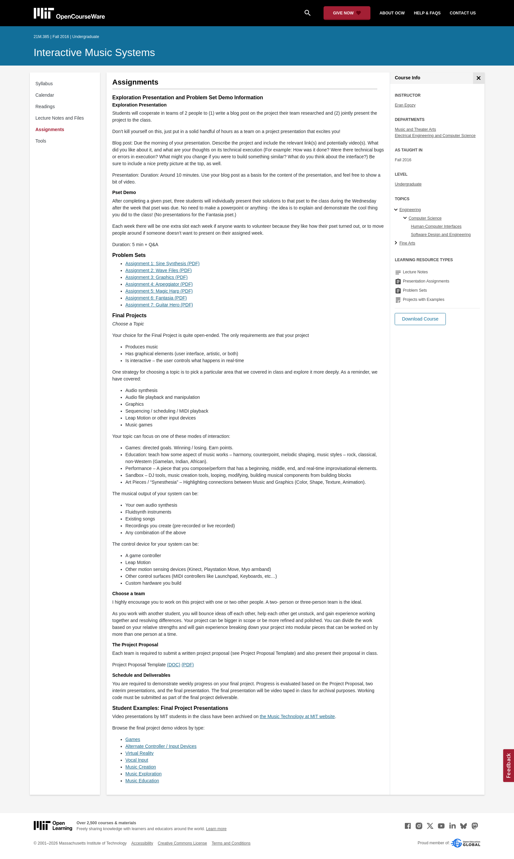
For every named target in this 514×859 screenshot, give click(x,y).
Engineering (410, 209)
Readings (45, 106)
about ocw (392, 13)
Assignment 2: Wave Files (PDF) (159, 270)
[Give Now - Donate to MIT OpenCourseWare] (347, 13)
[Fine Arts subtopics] (396, 243)
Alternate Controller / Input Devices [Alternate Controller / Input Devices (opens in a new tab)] (161, 746)
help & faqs (427, 13)
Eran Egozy (405, 105)
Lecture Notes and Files (59, 118)
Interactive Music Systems (94, 52)
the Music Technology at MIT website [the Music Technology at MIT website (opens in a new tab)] (297, 716)
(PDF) (188, 664)
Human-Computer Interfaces (436, 226)
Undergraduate (408, 184)
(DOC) (173, 664)
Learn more (216, 829)
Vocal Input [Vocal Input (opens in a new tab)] (137, 760)
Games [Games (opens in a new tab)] (133, 739)
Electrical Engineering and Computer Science (435, 135)
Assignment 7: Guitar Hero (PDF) (159, 304)
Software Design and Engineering (441, 234)
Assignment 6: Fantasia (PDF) (156, 298)
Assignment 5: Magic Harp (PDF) (159, 291)
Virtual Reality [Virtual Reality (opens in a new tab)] (140, 753)
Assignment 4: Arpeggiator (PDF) (159, 284)
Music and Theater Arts (415, 129)
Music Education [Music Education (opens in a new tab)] (142, 780)
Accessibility (142, 843)
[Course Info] (478, 78)
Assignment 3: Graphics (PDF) (157, 277)
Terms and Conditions (231, 843)
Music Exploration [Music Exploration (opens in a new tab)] (144, 773)
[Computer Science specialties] (406, 218)
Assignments (49, 129)
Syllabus (44, 83)
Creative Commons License (182, 843)
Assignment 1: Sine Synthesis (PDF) (163, 263)
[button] (420, 319)
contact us (463, 13)
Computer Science (425, 218)
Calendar (44, 95)
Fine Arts (407, 243)
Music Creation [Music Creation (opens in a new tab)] (141, 767)
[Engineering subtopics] (396, 210)
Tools (40, 141)
